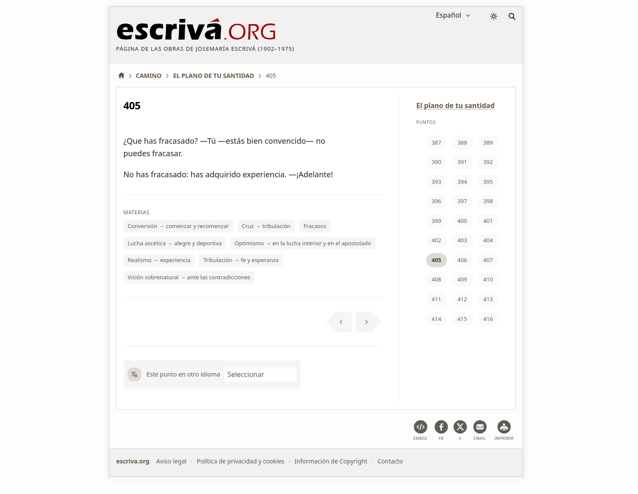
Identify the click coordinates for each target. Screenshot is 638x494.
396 (436, 201)
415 (462, 319)
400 (462, 221)
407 (488, 260)
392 (488, 162)
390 (436, 162)
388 (462, 142)
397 (462, 201)
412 (462, 299)
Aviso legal (171, 461)
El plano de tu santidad (455, 105)
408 (436, 279)
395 (488, 181)
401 (488, 221)
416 (488, 319)
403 (462, 240)
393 (436, 181)
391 (462, 162)
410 (488, 279)
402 (436, 240)
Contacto (390, 461)
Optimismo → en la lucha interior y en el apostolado (303, 243)
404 (488, 240)
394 (462, 181)
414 (436, 319)
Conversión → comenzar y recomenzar (178, 226)
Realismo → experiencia (159, 260)
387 (436, 142)
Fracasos (315, 226)
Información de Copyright (330, 461)
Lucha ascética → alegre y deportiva (175, 243)
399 (436, 221)
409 (462, 279)
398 (488, 201)
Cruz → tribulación (266, 226)
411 (436, 299)
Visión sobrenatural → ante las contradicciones (189, 277)
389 (488, 142)
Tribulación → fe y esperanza (241, 260)
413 (488, 299)
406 (462, 260)
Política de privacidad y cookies (240, 461)
